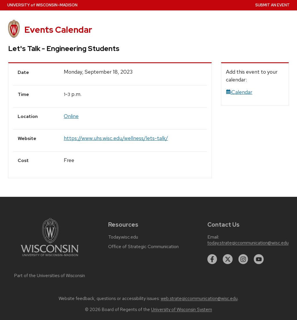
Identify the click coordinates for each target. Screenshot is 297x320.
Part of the (49, 276)
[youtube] (259, 259)
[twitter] (228, 259)
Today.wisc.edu (123, 237)
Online (71, 116)
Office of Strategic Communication (143, 247)
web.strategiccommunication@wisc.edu (199, 298)
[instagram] (243, 259)
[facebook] (212, 259)
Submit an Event (272, 5)
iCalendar (239, 92)
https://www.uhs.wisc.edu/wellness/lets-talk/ (116, 138)
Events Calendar (58, 29)
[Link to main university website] (50, 257)
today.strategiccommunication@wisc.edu (248, 243)
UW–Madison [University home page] (42, 5)
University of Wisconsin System (181, 309)
